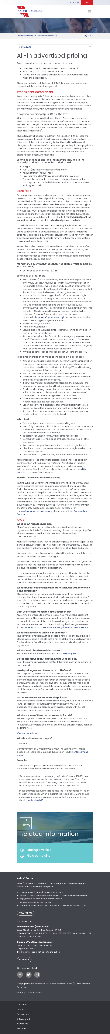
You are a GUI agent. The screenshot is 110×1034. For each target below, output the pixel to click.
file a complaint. (69, 653)
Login (87, 2)
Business (21, 1009)
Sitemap (21, 992)
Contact (24, 959)
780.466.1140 (25, 933)
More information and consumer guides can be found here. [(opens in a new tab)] (57, 627)
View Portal (25, 913)
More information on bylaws (53, 317)
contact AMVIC (35, 800)
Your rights (31, 36)
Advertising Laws (27, 733)
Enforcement (23, 1019)
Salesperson (23, 1014)
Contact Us (73, 2)
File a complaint (35, 856)
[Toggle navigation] (89, 11)
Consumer (21, 36)
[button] (55, 47)
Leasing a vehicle (35, 850)
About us (21, 1028)
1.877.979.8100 (64, 933)
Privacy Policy (35, 992)
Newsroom (22, 1023)
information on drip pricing (37, 511)
